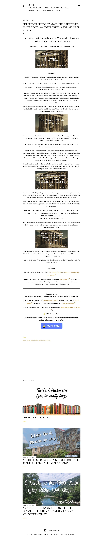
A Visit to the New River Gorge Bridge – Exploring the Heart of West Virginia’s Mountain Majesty (48, 511)
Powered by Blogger (51, 530)
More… (66, 8)
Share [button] (24, 337)
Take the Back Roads (51, 301)
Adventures (30, 340)
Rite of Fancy (39, 11)
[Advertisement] (51, 361)
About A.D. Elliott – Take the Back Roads (46, 8)
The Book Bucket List (36, 417)
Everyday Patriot (54, 11)
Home (31, 5)
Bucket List (37, 340)
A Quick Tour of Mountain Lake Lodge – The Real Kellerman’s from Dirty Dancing (51, 461)
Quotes (43, 340)
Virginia (48, 340)
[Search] (79, 6)
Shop (31, 11)
